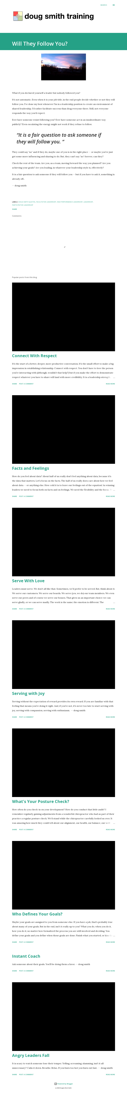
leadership (88, 202)
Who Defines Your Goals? (37, 914)
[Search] (103, 5)
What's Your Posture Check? (40, 801)
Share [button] (14, 209)
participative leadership (22, 205)
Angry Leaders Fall (30, 1055)
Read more (110, 384)
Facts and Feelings (30, 468)
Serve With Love (28, 580)
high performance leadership (70, 202)
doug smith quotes (26, 202)
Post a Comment (26, 384)
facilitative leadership (46, 202)
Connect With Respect (34, 355)
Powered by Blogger (63, 1084)
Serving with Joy (28, 693)
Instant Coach (26, 956)
